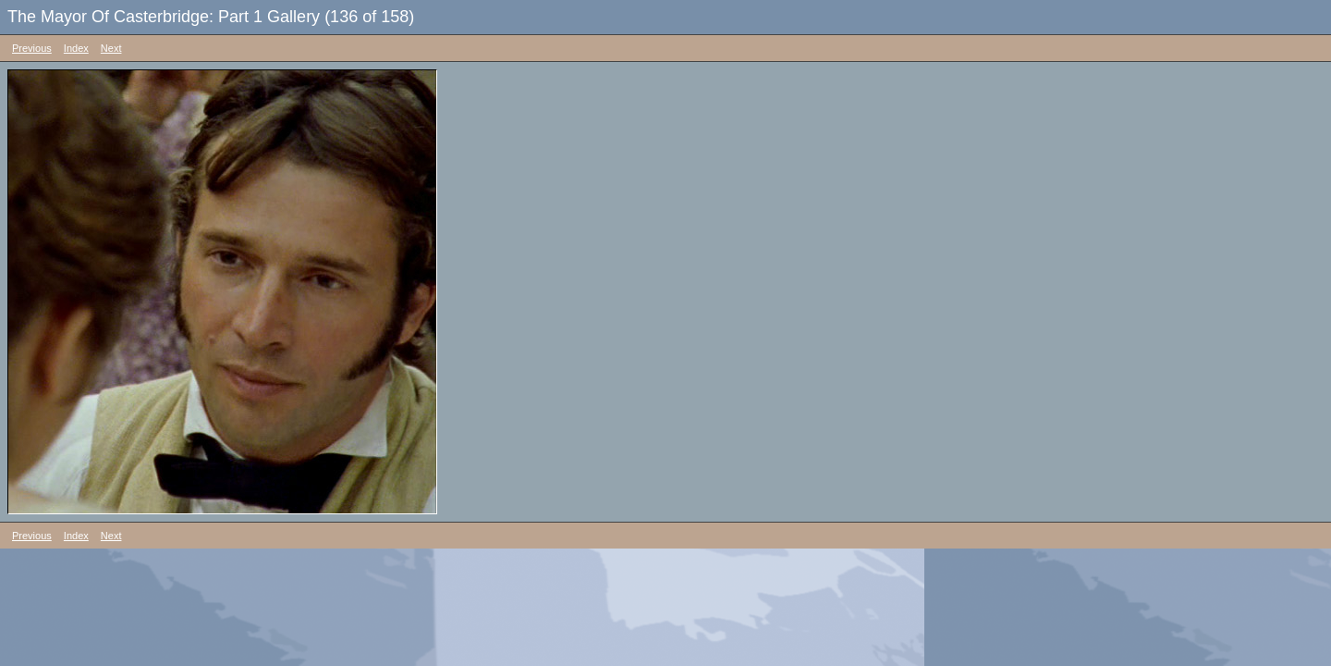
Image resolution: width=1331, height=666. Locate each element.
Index (76, 48)
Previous (32, 48)
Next (111, 48)
